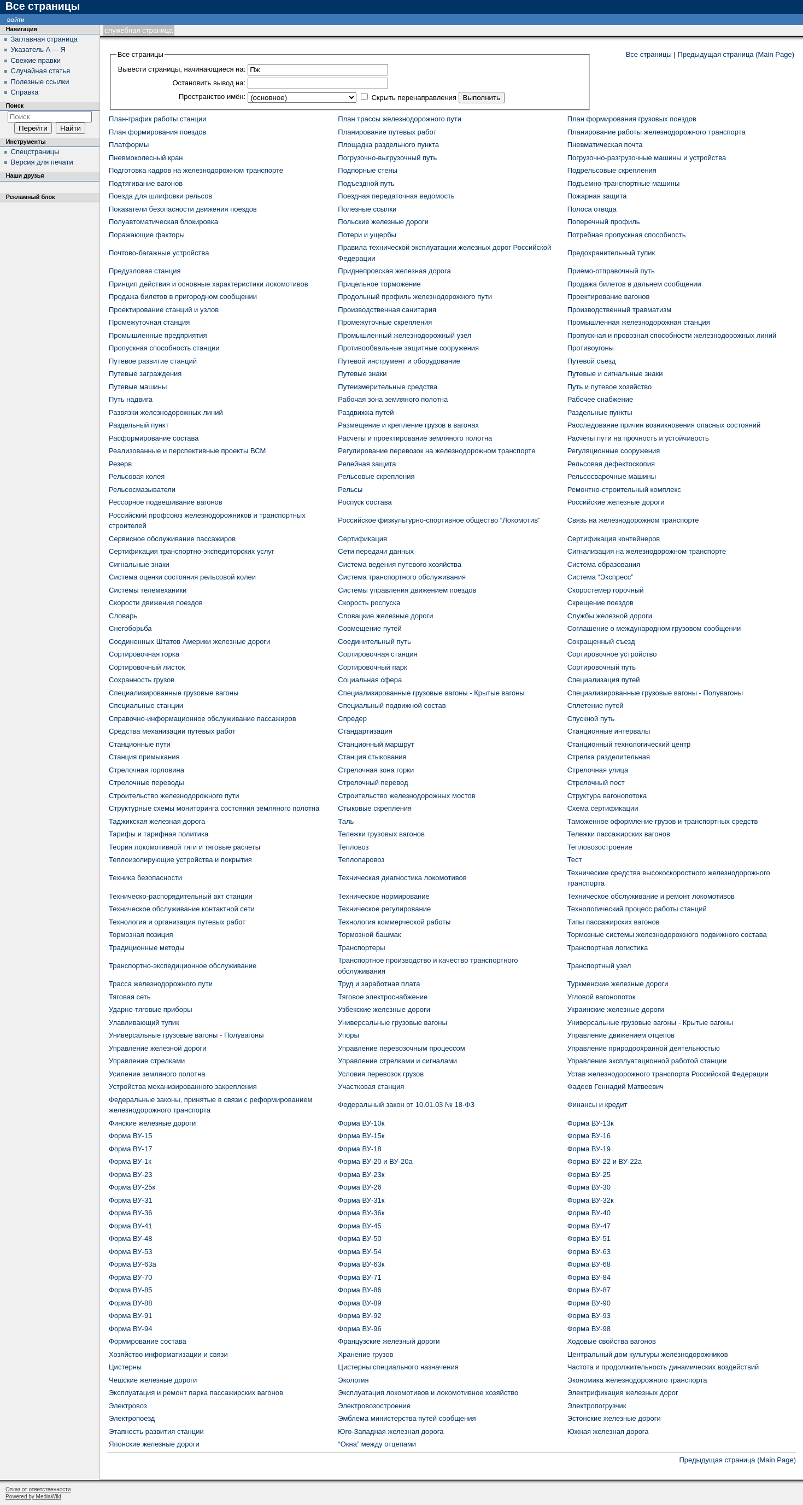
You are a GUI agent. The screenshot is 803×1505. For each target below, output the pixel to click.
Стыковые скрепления (375, 808)
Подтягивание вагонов (146, 183)
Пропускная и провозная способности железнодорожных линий (672, 335)
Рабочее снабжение (600, 399)
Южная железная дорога (608, 1431)
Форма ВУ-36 (130, 1213)
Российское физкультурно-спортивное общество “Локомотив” (439, 520)
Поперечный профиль (603, 222)
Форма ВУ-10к (361, 1123)
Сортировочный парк (372, 667)
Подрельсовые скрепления (612, 170)
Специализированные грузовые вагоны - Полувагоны (655, 693)
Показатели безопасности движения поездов (183, 209)
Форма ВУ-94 (130, 1329)
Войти (16, 19)
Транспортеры (361, 948)
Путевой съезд (591, 361)
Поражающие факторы (147, 235)
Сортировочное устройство (612, 654)
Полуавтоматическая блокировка (163, 222)
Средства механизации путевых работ (172, 731)
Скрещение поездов (600, 603)
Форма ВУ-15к (361, 1136)
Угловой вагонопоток (601, 997)
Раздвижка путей (366, 412)
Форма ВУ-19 (589, 1149)
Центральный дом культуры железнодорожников (647, 1354)
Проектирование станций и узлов (164, 310)
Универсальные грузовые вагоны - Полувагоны (186, 1035)
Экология (353, 1380)
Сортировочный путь (601, 667)
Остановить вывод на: (208, 83)
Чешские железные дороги (153, 1380)
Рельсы (350, 489)
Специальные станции (146, 705)
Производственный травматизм (619, 310)
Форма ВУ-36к (361, 1213)
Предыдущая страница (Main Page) (735, 54)
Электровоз (128, 1406)
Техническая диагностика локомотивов (402, 878)
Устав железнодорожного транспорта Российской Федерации (668, 1074)
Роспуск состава (364, 502)
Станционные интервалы (608, 731)
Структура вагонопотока (607, 796)
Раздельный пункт (139, 425)
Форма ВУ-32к (590, 1200)
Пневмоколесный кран (146, 158)
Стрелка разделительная (608, 757)
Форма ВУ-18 (359, 1149)
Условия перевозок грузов (381, 1074)
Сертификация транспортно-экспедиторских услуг (191, 551)
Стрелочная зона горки (376, 770)
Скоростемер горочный (605, 590)
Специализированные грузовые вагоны (173, 693)
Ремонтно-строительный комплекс (624, 489)
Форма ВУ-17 (130, 1149)
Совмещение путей (369, 628)
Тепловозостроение (599, 847)
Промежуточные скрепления (385, 322)
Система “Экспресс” (600, 577)
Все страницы (649, 54)
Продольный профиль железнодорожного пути (415, 296)
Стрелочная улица (598, 770)
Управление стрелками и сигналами (397, 1061)
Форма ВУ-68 (589, 1264)
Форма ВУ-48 (130, 1238)
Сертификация (362, 539)
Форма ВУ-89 (359, 1303)
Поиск (15, 105)
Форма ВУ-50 (359, 1238)
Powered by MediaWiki (33, 1497)
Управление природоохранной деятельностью (643, 1048)
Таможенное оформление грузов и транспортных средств (662, 821)
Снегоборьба (130, 628)
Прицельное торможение (379, 284)
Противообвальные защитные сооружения (408, 348)
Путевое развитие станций (153, 361)
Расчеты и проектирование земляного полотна (415, 438)
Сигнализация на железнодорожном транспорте (646, 551)
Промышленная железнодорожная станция (638, 322)
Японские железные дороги (154, 1444)
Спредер (352, 719)
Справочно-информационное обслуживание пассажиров (202, 719)
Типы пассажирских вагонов (613, 922)
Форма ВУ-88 (130, 1303)
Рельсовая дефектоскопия (611, 464)
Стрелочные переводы (146, 782)
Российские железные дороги (616, 502)
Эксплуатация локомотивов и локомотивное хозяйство (428, 1393)
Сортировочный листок (147, 667)
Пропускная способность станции (164, 348)
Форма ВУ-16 (589, 1136)
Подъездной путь (366, 183)
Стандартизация (365, 731)
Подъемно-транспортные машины (623, 183)
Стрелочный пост (596, 782)
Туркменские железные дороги (618, 984)
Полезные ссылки (367, 209)
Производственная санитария (387, 310)
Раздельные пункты (599, 412)
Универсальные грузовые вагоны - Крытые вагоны (650, 1022)
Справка (25, 92)
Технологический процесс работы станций (637, 909)
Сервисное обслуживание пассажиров (172, 539)
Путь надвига (131, 399)
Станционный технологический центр (629, 744)
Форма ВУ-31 (130, 1200)
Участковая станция (371, 1086)
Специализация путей (603, 680)
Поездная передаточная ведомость (396, 196)
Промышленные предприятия (158, 335)
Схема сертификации (602, 808)
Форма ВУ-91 (130, 1315)
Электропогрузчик (596, 1406)
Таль (346, 821)
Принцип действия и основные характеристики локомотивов (208, 284)
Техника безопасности (145, 878)
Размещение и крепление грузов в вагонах (408, 425)
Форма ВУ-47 (589, 1226)
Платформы (129, 144)
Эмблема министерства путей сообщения (407, 1418)
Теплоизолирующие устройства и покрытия (180, 860)
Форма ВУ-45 (359, 1226)
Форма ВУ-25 (589, 1174)
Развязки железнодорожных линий (166, 412)
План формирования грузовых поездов (631, 119)
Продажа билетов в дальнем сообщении (634, 284)
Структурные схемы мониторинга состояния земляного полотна (214, 808)
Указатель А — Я (38, 49)
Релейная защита (367, 464)
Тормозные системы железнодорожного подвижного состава (667, 934)
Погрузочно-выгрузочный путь (387, 158)
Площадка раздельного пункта (388, 144)
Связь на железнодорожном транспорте (633, 520)
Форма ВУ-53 (130, 1252)
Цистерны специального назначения (398, 1367)
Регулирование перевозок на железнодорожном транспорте (436, 451)
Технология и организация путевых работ (177, 922)
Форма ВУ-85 (130, 1290)
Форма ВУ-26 (359, 1187)
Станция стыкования (372, 757)
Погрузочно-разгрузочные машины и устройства (646, 158)
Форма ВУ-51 (589, 1238)
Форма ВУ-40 (589, 1213)
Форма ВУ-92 (359, 1315)
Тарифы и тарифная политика (158, 834)
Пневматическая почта (605, 144)
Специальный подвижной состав (392, 705)
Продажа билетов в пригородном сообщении (183, 296)
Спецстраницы (35, 152)
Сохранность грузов (141, 680)
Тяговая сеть (130, 997)
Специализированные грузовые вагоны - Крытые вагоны (431, 693)
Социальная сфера (370, 680)
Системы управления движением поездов (407, 590)
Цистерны (125, 1367)
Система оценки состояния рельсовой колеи (182, 577)
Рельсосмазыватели (142, 489)
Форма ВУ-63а (132, 1264)
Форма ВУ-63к (361, 1264)
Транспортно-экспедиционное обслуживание (182, 966)
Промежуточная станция (149, 322)
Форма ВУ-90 (589, 1303)
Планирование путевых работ (387, 132)
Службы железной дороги (609, 616)
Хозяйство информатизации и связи (168, 1354)
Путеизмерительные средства (387, 387)
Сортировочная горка (144, 654)
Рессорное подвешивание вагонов (165, 502)
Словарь (123, 616)
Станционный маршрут (376, 744)
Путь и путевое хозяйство (609, 387)
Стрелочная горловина (146, 770)
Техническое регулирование (384, 909)
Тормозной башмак (369, 934)
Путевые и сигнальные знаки (615, 374)
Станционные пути (140, 744)
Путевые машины (138, 387)
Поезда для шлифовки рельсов (160, 196)
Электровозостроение (374, 1406)
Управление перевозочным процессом (401, 1048)
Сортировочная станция (377, 654)
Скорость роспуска (369, 603)
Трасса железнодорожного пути (161, 984)
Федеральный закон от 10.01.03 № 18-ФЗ (406, 1104)
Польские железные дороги (383, 222)
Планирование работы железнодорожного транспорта (656, 132)
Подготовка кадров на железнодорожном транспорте (196, 170)
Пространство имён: (212, 96)
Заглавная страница (44, 39)
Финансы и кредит (597, 1104)
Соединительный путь (374, 641)
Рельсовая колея (137, 476)
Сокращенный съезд (601, 641)
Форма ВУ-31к (361, 1200)
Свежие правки (36, 60)
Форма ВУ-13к (590, 1123)
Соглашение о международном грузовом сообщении (654, 628)
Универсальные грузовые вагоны (392, 1022)
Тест (574, 860)
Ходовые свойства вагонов (611, 1341)
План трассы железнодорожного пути (399, 119)
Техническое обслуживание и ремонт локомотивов (651, 896)
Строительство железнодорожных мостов (406, 796)
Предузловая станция (145, 271)
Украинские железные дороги (615, 1009)
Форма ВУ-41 (130, 1226)
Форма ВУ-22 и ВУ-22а (604, 1161)
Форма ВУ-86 (359, 1290)
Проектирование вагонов (608, 296)
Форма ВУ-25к (132, 1187)
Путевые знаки (362, 374)
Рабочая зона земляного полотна (393, 399)
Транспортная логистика (607, 948)
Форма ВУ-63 (589, 1252)
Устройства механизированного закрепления (183, 1086)
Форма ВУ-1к (130, 1161)
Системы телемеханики (147, 590)
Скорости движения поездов (156, 603)
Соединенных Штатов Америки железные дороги (189, 641)
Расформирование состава (153, 438)
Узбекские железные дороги (384, 1009)
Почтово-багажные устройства (159, 253)
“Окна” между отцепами (377, 1444)
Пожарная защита (597, 196)
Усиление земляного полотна (157, 1074)
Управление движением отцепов (621, 1035)
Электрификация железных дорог (622, 1393)
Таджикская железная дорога (157, 821)
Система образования (603, 564)
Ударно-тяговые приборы (150, 1009)
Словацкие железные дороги (385, 616)
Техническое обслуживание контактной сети (182, 909)
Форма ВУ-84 (589, 1277)
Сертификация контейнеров (613, 539)
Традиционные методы (146, 948)
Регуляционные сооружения (613, 451)
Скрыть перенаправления (413, 97)
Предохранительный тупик (611, 253)
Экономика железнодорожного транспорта (637, 1380)
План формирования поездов (157, 132)
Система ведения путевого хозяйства (399, 564)
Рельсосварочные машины (611, 476)
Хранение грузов (365, 1354)
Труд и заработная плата (379, 984)
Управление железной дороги (157, 1048)
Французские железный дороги (388, 1341)
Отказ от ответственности (38, 1489)
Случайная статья (41, 71)
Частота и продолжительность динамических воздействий (663, 1367)
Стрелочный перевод (373, 782)
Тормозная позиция (141, 934)
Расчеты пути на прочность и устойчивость (638, 438)
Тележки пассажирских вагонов (618, 834)
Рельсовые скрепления (376, 476)
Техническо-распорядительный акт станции (181, 896)
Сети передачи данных (376, 551)
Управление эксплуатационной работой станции (647, 1061)
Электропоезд (132, 1418)
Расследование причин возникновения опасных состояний (664, 425)
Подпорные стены (367, 170)
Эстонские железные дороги (614, 1418)
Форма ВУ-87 (589, 1290)
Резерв (120, 464)
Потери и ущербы (367, 235)
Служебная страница (138, 30)
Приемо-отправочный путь (611, 271)
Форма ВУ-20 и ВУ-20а (375, 1161)
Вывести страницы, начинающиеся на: (181, 69)
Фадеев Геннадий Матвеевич (615, 1086)
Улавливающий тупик (144, 1022)
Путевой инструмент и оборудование (399, 361)
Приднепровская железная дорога (394, 271)
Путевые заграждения (145, 374)
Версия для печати (42, 162)
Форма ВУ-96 (359, 1329)
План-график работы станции (158, 119)
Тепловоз (353, 847)
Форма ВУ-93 (589, 1315)
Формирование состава (147, 1341)
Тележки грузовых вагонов (381, 834)
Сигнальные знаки (139, 564)
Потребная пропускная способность (626, 235)
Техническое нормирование (383, 896)
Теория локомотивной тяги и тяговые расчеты (184, 847)
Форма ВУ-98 (589, 1329)
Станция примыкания (144, 757)
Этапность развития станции (156, 1431)
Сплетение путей (595, 705)
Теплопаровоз (361, 860)
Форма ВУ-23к (361, 1174)
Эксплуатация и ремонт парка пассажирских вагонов (196, 1393)
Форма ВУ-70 (130, 1277)
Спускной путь (591, 719)
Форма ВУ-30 (589, 1187)
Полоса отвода (592, 209)
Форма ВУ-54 (359, 1252)
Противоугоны (590, 348)
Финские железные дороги (152, 1123)
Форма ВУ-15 (130, 1136)
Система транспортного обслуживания (402, 577)
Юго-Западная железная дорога (390, 1431)
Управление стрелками (147, 1061)
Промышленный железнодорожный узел (404, 335)
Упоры (348, 1035)
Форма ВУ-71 (359, 1277)
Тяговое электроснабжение (382, 997)
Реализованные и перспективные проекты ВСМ (187, 451)
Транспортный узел (599, 966)
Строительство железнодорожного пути (174, 796)
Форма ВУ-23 (130, 1174)
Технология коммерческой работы (394, 922)
